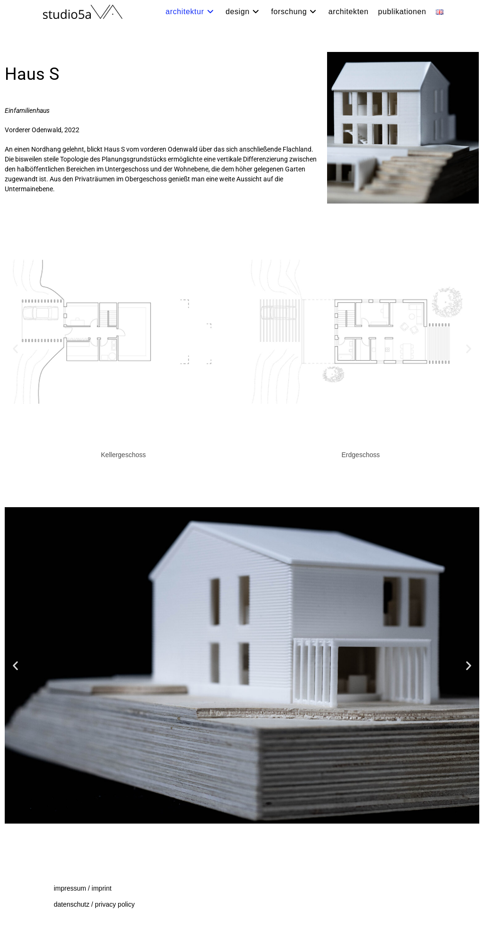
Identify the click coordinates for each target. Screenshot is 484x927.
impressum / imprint (83, 888)
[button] (15, 348)
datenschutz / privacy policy (94, 904)
